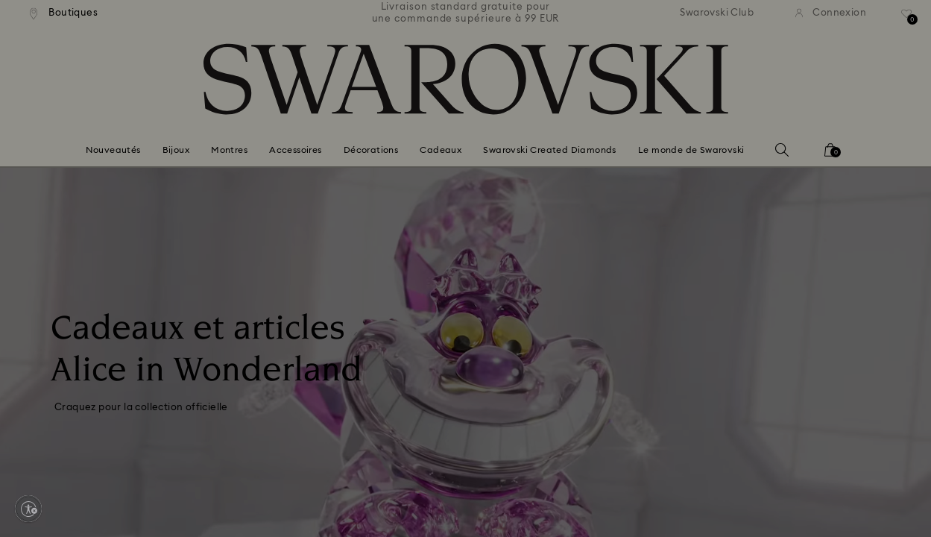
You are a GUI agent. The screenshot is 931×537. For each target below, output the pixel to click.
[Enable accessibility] (28, 508)
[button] (711, 172)
